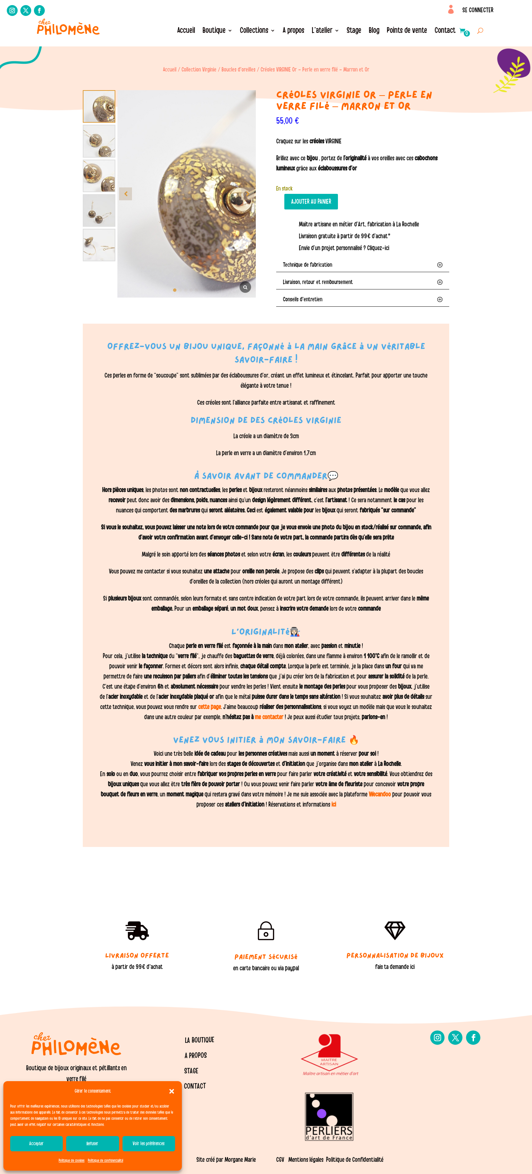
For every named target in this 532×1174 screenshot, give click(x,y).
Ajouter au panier (311, 201)
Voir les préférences (149, 1143)
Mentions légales (305, 1159)
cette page (209, 707)
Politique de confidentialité (105, 1160)
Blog (374, 31)
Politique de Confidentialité (354, 1159)
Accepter (36, 1143)
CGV (280, 1159)
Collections (254, 31)
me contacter (269, 717)
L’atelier (322, 31)
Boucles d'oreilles (238, 69)
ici (333, 804)
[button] (171, 1091)
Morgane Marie (240, 1159)
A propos (293, 31)
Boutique (214, 31)
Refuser (92, 1143)
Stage (354, 31)
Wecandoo (380, 794)
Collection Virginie (199, 69)
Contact (445, 31)
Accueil (186, 31)
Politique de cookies (71, 1160)
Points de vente (407, 31)
